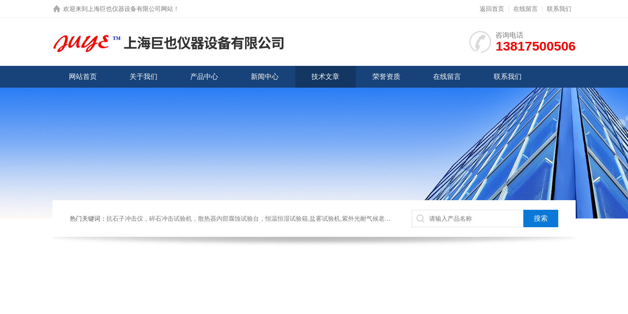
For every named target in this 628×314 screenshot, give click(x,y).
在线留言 (525, 8)
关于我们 (143, 76)
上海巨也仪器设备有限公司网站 (130, 8)
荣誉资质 (386, 76)
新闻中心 (265, 76)
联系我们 (559, 8)
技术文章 (325, 76)
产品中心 (204, 76)
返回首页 (492, 8)
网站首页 (83, 76)
